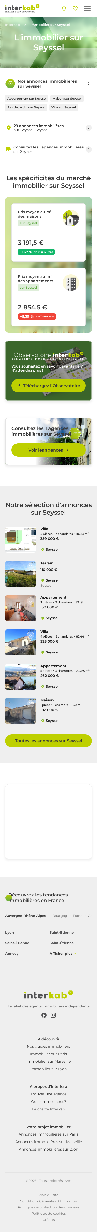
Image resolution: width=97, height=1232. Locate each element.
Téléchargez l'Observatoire (48, 385)
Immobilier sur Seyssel (50, 25)
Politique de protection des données (48, 1207)
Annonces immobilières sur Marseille (48, 1141)
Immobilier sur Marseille (49, 1061)
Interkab (12, 25)
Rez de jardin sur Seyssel (26, 107)
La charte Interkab (48, 1109)
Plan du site (48, 1195)
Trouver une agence (48, 1094)
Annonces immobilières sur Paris (48, 1134)
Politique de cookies (49, 1213)
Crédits (49, 1219)
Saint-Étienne (62, 933)
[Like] (30, 532)
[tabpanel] (48, 943)
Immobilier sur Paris (48, 1053)
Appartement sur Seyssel (26, 98)
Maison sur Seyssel (67, 98)
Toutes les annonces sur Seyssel (48, 740)
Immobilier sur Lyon (48, 1069)
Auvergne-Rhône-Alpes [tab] (25, 916)
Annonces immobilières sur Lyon (48, 1149)
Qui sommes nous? (48, 1101)
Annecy (12, 954)
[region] (48, 823)
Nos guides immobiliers (48, 1046)
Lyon (9, 933)
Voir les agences (48, 450)
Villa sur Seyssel (63, 107)
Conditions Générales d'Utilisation (48, 1201)
